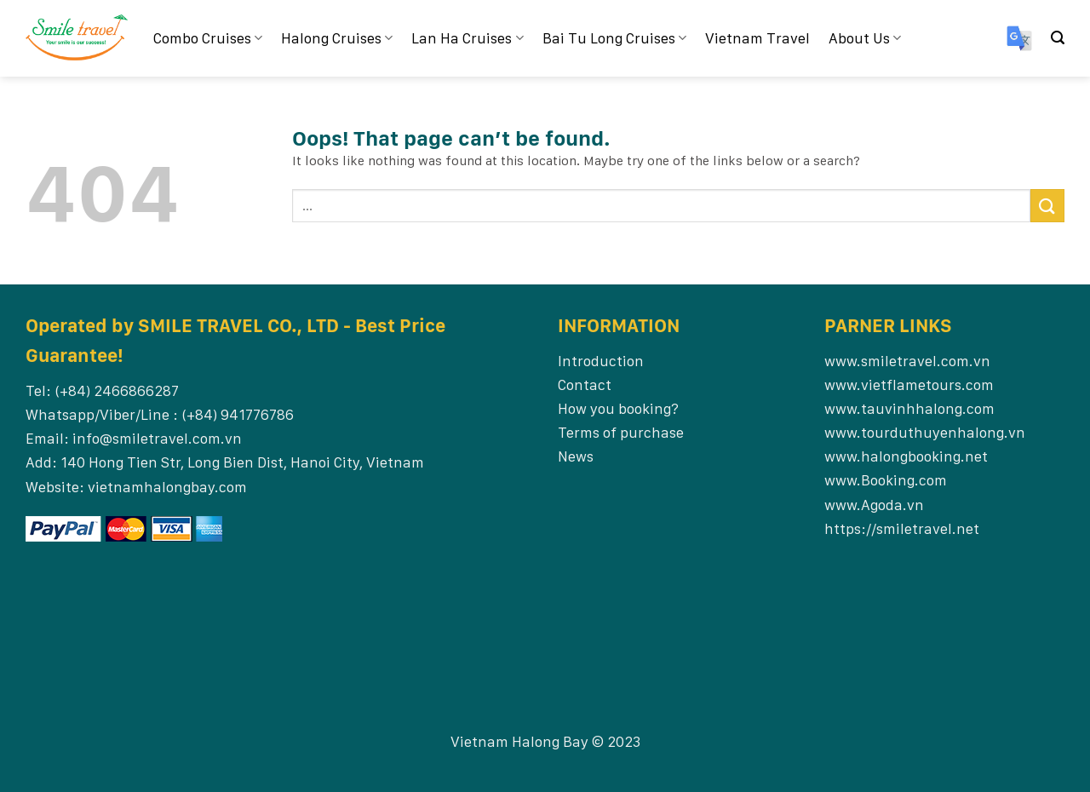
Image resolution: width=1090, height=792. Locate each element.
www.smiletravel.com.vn (907, 361)
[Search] (1057, 38)
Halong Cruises (337, 38)
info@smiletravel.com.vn (157, 438)
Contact (584, 384)
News (576, 456)
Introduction (601, 361)
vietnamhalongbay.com (167, 487)
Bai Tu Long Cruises (614, 38)
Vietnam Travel (757, 38)
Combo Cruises (207, 38)
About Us (865, 38)
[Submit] (1047, 205)
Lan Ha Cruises (467, 38)
